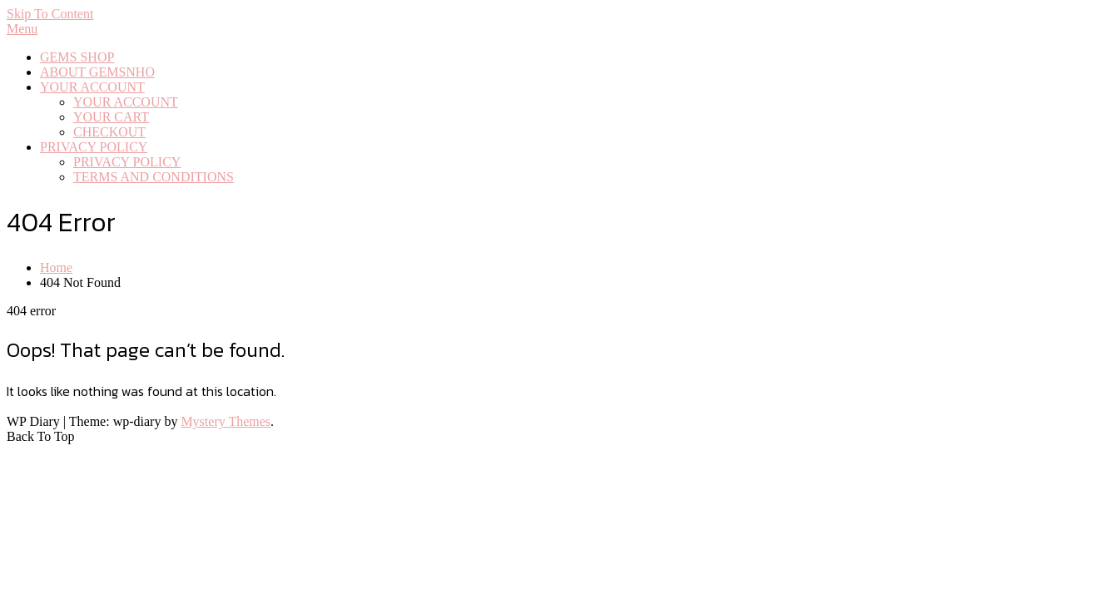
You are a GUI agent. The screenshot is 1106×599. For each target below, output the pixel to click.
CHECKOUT (109, 132)
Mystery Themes (225, 421)
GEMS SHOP (77, 57)
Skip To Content (50, 14)
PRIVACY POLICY (93, 147)
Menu (22, 29)
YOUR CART (111, 117)
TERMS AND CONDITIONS (153, 177)
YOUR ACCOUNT (92, 87)
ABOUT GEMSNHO (97, 72)
